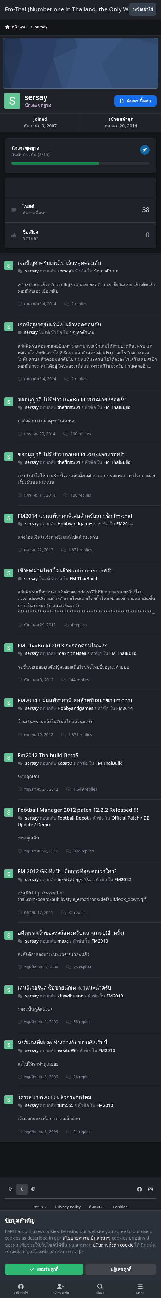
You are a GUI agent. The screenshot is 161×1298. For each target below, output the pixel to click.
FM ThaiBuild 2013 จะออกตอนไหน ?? (62, 645)
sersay (32, 271)
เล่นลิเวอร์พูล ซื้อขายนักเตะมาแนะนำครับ (64, 987)
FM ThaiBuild (117, 407)
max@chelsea (72, 653)
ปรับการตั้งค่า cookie (113, 1245)
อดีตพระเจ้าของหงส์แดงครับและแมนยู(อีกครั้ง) (71, 932)
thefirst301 (69, 407)
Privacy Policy (68, 1207)
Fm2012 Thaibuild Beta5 (48, 754)
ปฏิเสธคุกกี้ (120, 1269)
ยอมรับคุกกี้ (44, 1269)
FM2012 (123, 879)
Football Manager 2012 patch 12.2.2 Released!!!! (78, 809)
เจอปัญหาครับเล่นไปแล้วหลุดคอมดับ (59, 262)
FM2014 (124, 524)
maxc (63, 941)
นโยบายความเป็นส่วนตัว (86, 1238)
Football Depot (73, 818)
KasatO (65, 763)
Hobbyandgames (76, 524)
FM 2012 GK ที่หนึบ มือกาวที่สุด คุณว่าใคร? (67, 871)
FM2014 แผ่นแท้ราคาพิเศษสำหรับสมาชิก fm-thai (75, 515)
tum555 (66, 1105)
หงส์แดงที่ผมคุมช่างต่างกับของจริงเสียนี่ (62, 1042)
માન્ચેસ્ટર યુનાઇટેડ (75, 879)
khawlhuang (71, 996)
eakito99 (67, 1050)
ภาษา (40, 1207)
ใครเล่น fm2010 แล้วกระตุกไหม (54, 1097)
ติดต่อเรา (97, 1207)
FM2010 (99, 941)
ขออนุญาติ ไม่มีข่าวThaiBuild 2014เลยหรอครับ (72, 399)
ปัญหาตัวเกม (106, 271)
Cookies (120, 1207)
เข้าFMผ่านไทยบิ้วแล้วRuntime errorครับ (66, 570)
